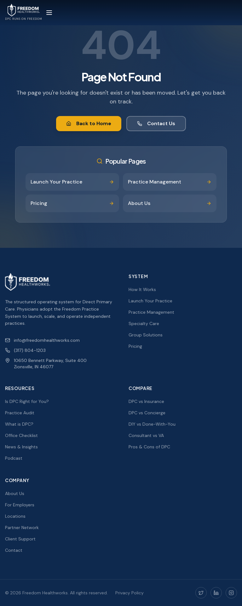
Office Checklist (21, 435)
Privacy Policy (129, 593)
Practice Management (151, 312)
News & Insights (21, 447)
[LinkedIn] (216, 592)
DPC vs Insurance (146, 401)
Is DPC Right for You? (27, 401)
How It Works (142, 289)
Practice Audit (19, 413)
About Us (14, 493)
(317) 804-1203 (25, 350)
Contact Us (156, 123)
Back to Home (88, 123)
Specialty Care (144, 323)
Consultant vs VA (146, 435)
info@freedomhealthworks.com (42, 340)
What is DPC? (19, 424)
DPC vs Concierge (147, 413)
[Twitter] (201, 592)
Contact (13, 550)
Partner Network (22, 527)
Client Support (20, 539)
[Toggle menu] (49, 13)
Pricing (135, 346)
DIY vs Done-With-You (152, 424)
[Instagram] (231, 592)
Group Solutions (146, 335)
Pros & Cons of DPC (149, 447)
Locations (15, 516)
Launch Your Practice (150, 301)
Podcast (13, 458)
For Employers (19, 505)
